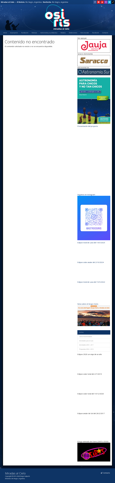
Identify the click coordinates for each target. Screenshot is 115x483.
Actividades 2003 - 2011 (86, 345)
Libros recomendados (85, 336)
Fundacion (24, 33)
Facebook (95, 33)
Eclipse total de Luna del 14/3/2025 (91, 242)
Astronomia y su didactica (48, 33)
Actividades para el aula (86, 341)
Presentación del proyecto (87, 126)
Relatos (63, 33)
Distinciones (73, 33)
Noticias (34, 33)
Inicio (5, 33)
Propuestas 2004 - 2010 (86, 349)
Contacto (105, 33)
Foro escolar (85, 33)
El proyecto (14, 33)
